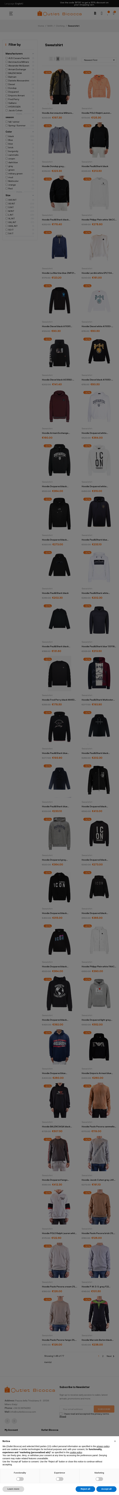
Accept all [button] (106, 1489)
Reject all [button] (85, 1489)
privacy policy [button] (103, 1446)
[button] (114, 1441)
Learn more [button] (13, 1489)
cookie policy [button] (76, 1452)
